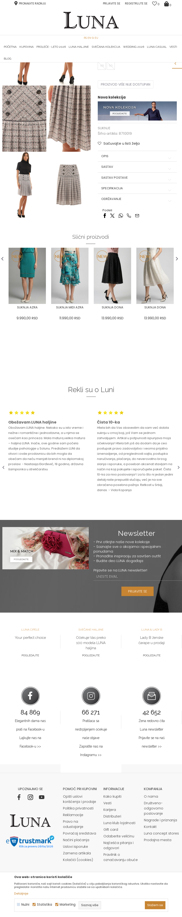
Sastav (136, 229)
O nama (151, 859)
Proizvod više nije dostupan (125, 147)
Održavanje (136, 262)
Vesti (107, 866)
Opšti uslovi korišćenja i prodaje (79, 862)
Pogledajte (30, 718)
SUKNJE (54, 69)
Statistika (44, 904)
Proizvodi (38, 69)
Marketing (67, 904)
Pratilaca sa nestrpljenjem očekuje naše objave (91, 792)
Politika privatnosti (78, 871)
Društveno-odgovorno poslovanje (153, 871)
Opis (136, 219)
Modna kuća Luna (15, 69)
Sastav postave (136, 240)
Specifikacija (136, 251)
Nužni (25, 904)
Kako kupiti (112, 859)
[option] (32, 62)
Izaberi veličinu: (110, 111)
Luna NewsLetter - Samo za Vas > (94, 62)
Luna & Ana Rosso (150, 62)
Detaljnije (21, 893)
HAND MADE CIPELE (32, 62)
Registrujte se (136, 3)
